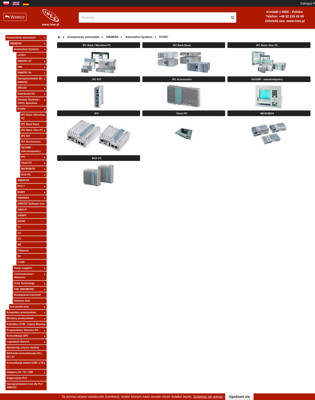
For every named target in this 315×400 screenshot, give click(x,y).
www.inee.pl (296, 21)
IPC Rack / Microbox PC (33, 116)
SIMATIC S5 (24, 72)
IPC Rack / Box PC (32, 130)
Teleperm (23, 250)
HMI (20, 66)
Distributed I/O (26, 93)
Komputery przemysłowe (21, 312)
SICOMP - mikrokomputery (31, 149)
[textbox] (154, 17)
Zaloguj (307, 3)
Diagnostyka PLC (17, 378)
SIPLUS (22, 87)
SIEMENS (16, 43)
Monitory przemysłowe (20, 318)
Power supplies (23, 268)
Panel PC (26, 162)
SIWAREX (23, 197)
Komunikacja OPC (17, 335)
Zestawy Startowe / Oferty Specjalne (29, 101)
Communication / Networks (24, 275)
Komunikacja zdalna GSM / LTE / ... (26, 364)
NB (19, 244)
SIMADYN (23, 180)
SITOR (21, 221)
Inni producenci (19, 306)
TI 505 (21, 262)
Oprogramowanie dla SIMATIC (30, 80)
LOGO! (22, 55)
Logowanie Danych (18, 341)
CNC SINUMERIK (24, 289)
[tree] (26, 213)
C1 (19, 227)
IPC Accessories (31, 141)
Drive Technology (24, 283)
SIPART (22, 215)
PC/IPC (22, 109)
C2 (19, 233)
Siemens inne (22, 300)
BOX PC (26, 174)
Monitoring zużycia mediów (23, 347)
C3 (19, 238)
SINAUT (22, 209)
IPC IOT (25, 136)
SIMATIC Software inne (31, 203)
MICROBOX (28, 168)
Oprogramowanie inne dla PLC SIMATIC (25, 385)
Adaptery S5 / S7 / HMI (20, 372)
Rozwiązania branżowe (27, 294)
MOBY (21, 192)
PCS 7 (21, 186)
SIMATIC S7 (24, 61)
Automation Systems (26, 49)
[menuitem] (59, 37)
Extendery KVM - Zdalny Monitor (26, 324)
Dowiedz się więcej (208, 396)
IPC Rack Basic (30, 124)
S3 (19, 256)
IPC (23, 156)
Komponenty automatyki (21, 37)
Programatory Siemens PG (22, 330)
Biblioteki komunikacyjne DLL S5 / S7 (24, 355)
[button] (232, 17)
